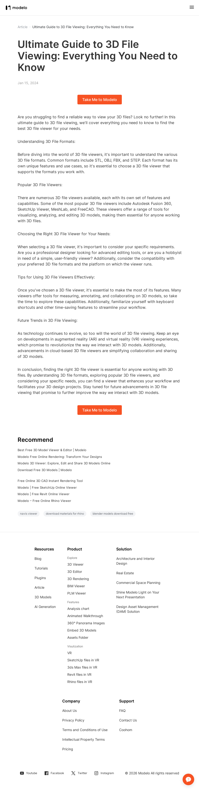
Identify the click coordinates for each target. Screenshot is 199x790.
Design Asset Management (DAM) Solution (137, 609)
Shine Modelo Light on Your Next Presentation (137, 594)
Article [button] (22, 27)
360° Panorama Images (86, 623)
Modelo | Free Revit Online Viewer (43, 494)
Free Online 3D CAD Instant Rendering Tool (50, 481)
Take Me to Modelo (99, 99)
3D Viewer (75, 564)
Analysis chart (78, 609)
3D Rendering (78, 579)
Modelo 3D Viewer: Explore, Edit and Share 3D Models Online (64, 463)
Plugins (40, 578)
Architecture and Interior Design (135, 560)
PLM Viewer (76, 593)
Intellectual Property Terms (83, 739)
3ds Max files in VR (82, 667)
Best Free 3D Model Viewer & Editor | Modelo (52, 450)
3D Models (42, 597)
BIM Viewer (76, 586)
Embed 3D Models (81, 630)
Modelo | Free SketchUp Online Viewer (47, 487)
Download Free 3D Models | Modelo (45, 470)
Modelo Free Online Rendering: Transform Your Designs (60, 457)
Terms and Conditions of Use (85, 730)
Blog (37, 558)
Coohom (125, 730)
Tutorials (41, 568)
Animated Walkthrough (85, 616)
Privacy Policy (73, 720)
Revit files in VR (79, 674)
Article (39, 587)
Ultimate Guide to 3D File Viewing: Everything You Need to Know (83, 27)
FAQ (122, 710)
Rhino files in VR (79, 682)
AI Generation (45, 607)
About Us (69, 710)
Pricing (67, 749)
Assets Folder (77, 637)
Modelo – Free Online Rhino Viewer (44, 501)
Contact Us (128, 720)
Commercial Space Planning (138, 583)
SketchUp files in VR (83, 660)
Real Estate (125, 573)
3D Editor (74, 571)
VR (69, 653)
